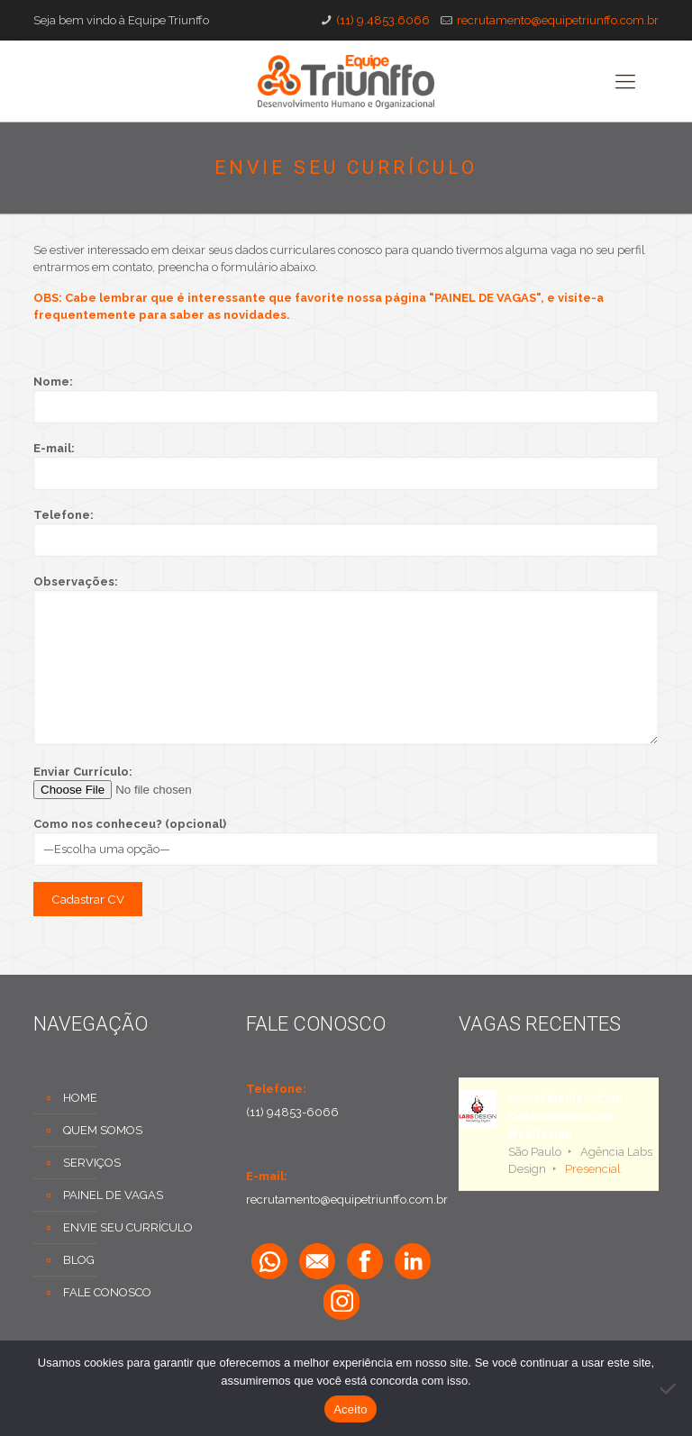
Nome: (346, 399)
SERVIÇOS (92, 1162)
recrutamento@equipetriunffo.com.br (558, 20)
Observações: (346, 660)
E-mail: (346, 465)
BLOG (79, 1260)
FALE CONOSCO (107, 1292)
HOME (80, 1097)
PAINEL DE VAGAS (113, 1195)
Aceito (350, 1409)
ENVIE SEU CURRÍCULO (128, 1227)
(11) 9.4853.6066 (383, 20)
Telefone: (346, 532)
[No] (669, 1388)
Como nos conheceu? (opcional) (346, 841)
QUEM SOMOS (102, 1130)
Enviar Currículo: (346, 782)
